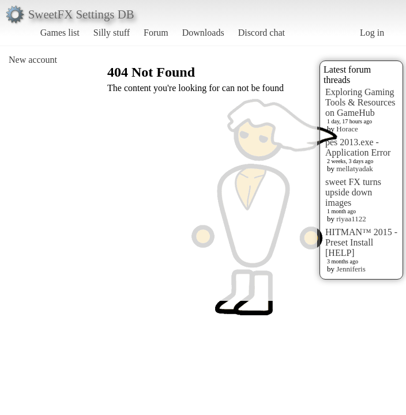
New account (33, 60)
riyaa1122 (351, 218)
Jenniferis (351, 269)
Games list (60, 32)
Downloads (203, 32)
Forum (156, 32)
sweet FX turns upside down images (353, 192)
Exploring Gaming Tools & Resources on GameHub (360, 102)
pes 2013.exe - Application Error (357, 147)
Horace (347, 128)
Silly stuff (111, 32)
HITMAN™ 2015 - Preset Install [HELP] (361, 242)
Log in (372, 32)
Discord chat (261, 32)
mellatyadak (354, 168)
